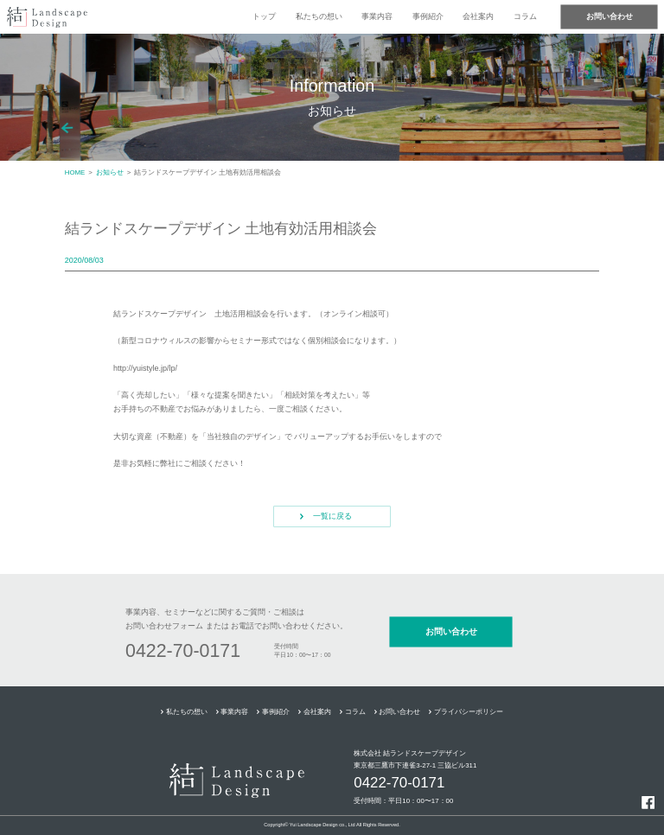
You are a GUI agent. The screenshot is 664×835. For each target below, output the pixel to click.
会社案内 (478, 16)
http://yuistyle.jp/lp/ (145, 368)
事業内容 (377, 16)
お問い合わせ (609, 16)
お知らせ (110, 172)
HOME (75, 172)
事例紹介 (428, 16)
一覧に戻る (332, 516)
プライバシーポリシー (468, 712)
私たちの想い (319, 16)
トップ (264, 16)
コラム (525, 16)
